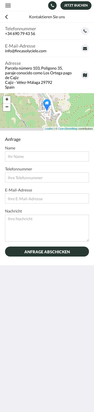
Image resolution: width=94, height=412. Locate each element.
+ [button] (7, 100)
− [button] (7, 107)
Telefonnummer (18, 168)
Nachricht (13, 211)
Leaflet (49, 128)
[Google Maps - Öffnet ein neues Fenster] (47, 73)
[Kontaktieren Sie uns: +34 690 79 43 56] (52, 5)
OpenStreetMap (68, 128)
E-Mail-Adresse (18, 189)
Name (10, 147)
